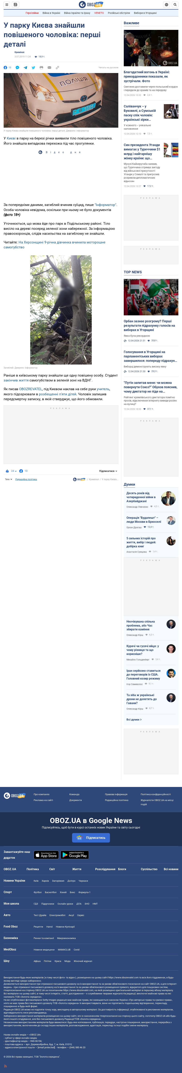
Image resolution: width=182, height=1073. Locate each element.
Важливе (131, 23)
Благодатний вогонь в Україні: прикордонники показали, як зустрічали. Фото (147, 76)
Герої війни (32, 12)
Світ (52, 869)
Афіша (37, 961)
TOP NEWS (133, 272)
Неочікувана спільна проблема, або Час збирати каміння (140, 625)
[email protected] (46, 1047)
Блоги (122, 869)
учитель (103, 389)
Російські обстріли (119, 12)
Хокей (63, 892)
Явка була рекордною (137, 335)
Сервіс (80, 915)
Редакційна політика (26, 479)
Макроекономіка (66, 938)
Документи (75, 800)
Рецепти (38, 926)
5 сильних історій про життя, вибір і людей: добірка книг (141, 542)
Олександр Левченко (137, 507)
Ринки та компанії (44, 938)
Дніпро (71, 880)
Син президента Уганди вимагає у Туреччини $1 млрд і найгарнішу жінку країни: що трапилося (142, 151)
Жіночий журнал (83, 961)
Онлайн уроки (65, 903)
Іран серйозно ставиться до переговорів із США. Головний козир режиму (143, 674)
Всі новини (171, 869)
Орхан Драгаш (134, 527)
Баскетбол (51, 892)
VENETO (99, 12)
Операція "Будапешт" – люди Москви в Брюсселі (143, 519)
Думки (129, 484)
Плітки (47, 961)
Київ (36, 880)
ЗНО (87, 903)
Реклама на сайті (43, 800)
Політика (33, 869)
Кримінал (19, 52)
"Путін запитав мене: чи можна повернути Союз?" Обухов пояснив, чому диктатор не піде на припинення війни (150, 387)
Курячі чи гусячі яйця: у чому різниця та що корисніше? (142, 650)
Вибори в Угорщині (145, 12)
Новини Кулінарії (65, 926)
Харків (45, 880)
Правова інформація (116, 794)
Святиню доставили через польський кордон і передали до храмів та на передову (151, 88)
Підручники (47, 903)
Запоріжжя (58, 880)
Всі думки (132, 719)
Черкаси (83, 880)
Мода (67, 961)
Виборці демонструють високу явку (145, 366)
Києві (11, 138)
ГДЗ (36, 903)
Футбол (38, 892)
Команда (74, 794)
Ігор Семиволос (134, 684)
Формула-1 (84, 892)
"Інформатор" (105, 205)
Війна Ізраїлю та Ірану (77, 12)
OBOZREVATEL (30, 389)
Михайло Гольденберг (137, 659)
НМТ (95, 903)
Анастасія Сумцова (136, 552)
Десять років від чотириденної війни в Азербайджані (141, 497)
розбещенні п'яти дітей (57, 394)
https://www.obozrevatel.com (123, 977)
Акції (71, 915)
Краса (58, 961)
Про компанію (42, 794)
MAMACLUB (64, 949)
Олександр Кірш (134, 635)
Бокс (72, 892)
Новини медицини (44, 949)
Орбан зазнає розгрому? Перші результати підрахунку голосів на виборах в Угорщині (149, 325)
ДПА (78, 903)
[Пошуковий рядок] (175, 4)
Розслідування (105, 869)
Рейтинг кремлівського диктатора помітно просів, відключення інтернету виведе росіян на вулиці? (150, 401)
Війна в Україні (51, 12)
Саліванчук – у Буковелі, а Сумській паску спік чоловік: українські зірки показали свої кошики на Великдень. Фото (141, 113)
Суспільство (149, 869)
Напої (49, 926)
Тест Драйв (40, 915)
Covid (76, 949)
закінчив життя (16, 380)
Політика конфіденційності (156, 794)
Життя (76, 869)
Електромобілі (57, 915)
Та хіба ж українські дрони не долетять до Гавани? (141, 699)
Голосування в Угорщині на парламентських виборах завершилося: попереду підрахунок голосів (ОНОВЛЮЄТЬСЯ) (151, 356)
